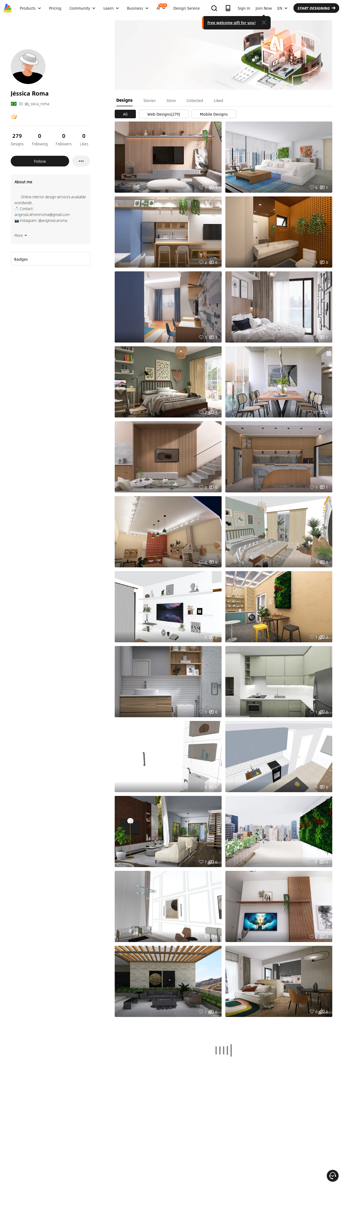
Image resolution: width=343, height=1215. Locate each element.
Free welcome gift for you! (231, 22)
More (20, 235)
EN (282, 8)
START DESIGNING (316, 8)
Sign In (244, 8)
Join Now (264, 8)
